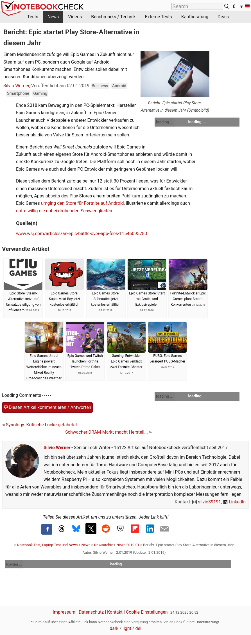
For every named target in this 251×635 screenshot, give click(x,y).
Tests (32, 16)
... (244, 16)
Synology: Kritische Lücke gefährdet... (41, 424)
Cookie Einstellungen (147, 612)
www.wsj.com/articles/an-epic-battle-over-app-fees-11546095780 (81, 233)
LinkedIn (234, 502)
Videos (75, 16)
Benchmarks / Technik (113, 16)
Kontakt (115, 612)
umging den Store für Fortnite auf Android (82, 203)
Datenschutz (91, 612)
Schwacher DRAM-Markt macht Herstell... (108, 432)
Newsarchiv (103, 545)
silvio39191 (206, 502)
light (127, 628)
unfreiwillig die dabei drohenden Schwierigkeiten (64, 210)
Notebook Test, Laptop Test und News (47, 545)
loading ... (164, 122)
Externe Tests (158, 16)
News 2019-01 (127, 545)
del (138, 628)
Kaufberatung (194, 16)
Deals (223, 16)
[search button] (226, 6)
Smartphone (18, 93)
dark (114, 628)
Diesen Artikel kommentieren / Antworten (47, 407)
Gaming (40, 93)
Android (119, 86)
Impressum (64, 612)
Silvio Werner (16, 85)
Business (100, 86)
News (53, 16)
